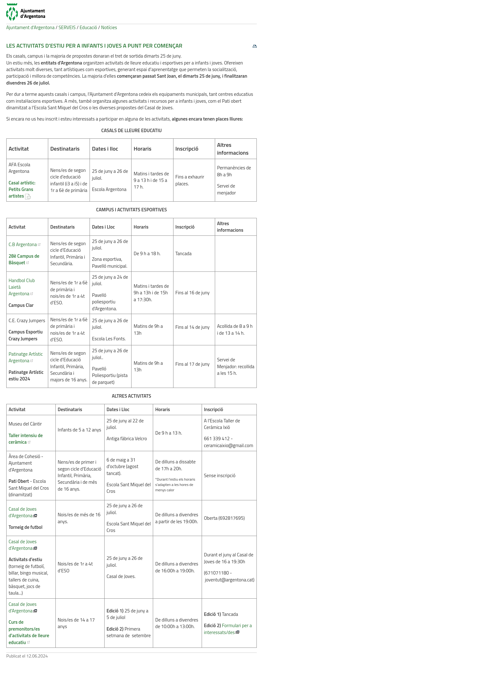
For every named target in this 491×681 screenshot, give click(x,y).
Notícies (109, 27)
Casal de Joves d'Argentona (22, 512)
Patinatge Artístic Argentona (25, 357)
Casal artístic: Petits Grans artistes (21, 189)
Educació (88, 27)
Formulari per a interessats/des (228, 629)
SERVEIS (67, 27)
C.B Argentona (22, 244)
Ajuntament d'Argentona (30, 27)
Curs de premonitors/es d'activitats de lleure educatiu (28, 632)
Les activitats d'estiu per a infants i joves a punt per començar (94, 45)
